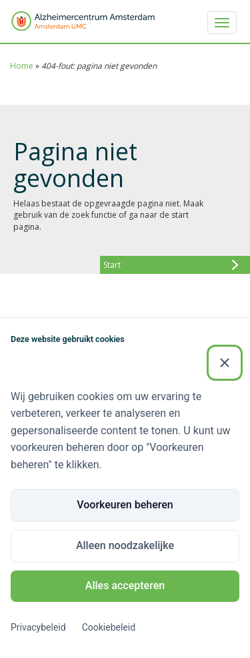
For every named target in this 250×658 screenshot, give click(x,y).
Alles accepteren (125, 585)
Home (21, 65)
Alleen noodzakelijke (125, 545)
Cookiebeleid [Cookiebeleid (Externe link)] (108, 627)
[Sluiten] (224, 362)
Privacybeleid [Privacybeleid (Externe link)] (38, 627)
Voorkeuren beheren (125, 504)
